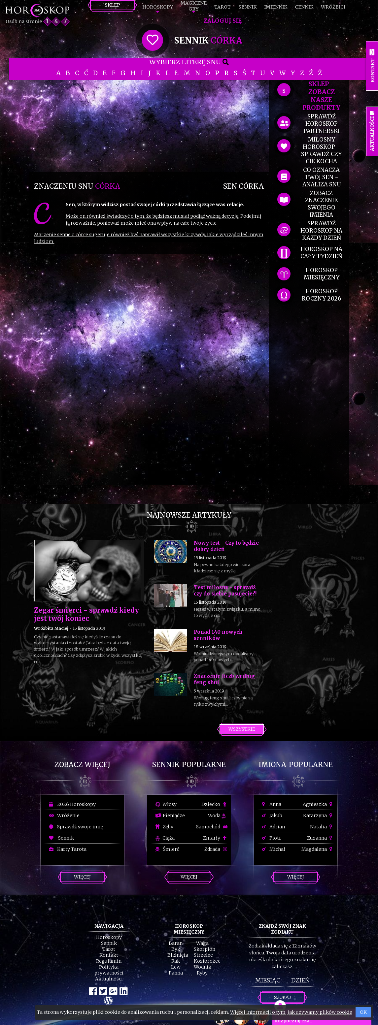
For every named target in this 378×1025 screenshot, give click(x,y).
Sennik (247, 7)
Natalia (322, 827)
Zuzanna (320, 838)
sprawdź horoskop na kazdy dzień (321, 230)
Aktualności (109, 979)
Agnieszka (318, 804)
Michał (273, 849)
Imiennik (275, 7)
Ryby (202, 973)
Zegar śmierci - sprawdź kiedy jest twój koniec (86, 614)
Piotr (271, 838)
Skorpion (204, 949)
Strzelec (203, 955)
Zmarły (215, 838)
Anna (271, 804)
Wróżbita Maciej (51, 628)
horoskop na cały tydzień (321, 252)
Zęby (164, 827)
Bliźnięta (177, 955)
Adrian (273, 827)
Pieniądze (170, 815)
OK (363, 1012)
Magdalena (317, 849)
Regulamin (108, 961)
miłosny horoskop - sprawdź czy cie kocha (321, 150)
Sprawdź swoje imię (76, 827)
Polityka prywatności (108, 970)
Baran (176, 943)
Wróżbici (333, 7)
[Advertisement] (149, 126)
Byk (175, 949)
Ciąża (165, 838)
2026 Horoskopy (72, 804)
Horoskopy (157, 7)
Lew (176, 967)
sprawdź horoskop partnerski (321, 124)
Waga (202, 943)
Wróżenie (64, 815)
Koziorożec (207, 961)
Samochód (211, 827)
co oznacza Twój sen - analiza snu (321, 177)
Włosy (166, 804)
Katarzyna (318, 815)
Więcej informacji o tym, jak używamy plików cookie (291, 1012)
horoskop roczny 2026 (321, 295)
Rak (175, 961)
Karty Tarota (67, 849)
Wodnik (202, 967)
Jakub (272, 815)
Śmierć (167, 849)
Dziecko (214, 804)
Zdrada (215, 849)
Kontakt (108, 955)
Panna (176, 973)
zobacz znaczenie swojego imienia (321, 203)
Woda (217, 815)
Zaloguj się (223, 20)
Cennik (304, 7)
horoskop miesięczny (321, 274)
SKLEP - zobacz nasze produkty (321, 96)
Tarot (222, 7)
